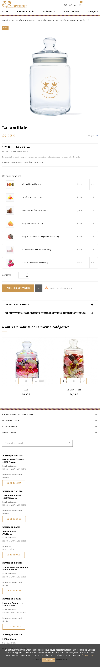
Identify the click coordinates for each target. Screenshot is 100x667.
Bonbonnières (49, 11)
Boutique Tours (11, 599)
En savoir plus (88, 655)
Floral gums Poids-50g (32, 197)
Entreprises (93, 11)
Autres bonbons (71, 11)
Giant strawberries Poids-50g (35, 263)
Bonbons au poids (25, 11)
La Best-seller (74, 390)
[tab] (50, 304)
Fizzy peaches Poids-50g (32, 223)
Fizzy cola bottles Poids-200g (34, 210)
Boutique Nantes (12, 491)
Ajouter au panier (18, 288)
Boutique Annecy (12, 634)
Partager (97, 136)
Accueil (4, 11)
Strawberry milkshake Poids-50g (36, 250)
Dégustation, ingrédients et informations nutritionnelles (45, 313)
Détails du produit (18, 304)
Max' (26, 390)
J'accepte (48, 659)
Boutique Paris (11, 527)
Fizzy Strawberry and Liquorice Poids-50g (40, 236)
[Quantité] (21, 275)
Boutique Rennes (12, 563)
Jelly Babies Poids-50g (31, 184)
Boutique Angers (12, 455)
